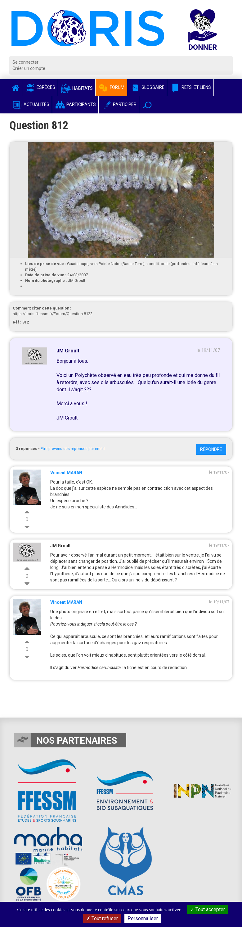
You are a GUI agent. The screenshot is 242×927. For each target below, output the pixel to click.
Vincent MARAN (66, 472)
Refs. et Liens (190, 87)
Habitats (76, 88)
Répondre (211, 449)
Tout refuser (102, 918)
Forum (111, 87)
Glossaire (147, 87)
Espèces (40, 87)
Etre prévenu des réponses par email (73, 448)
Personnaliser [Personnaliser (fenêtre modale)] (143, 918)
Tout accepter (207, 909)
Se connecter (25, 62)
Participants (75, 104)
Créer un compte (28, 68)
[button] (147, 104)
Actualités (30, 104)
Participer (119, 104)
